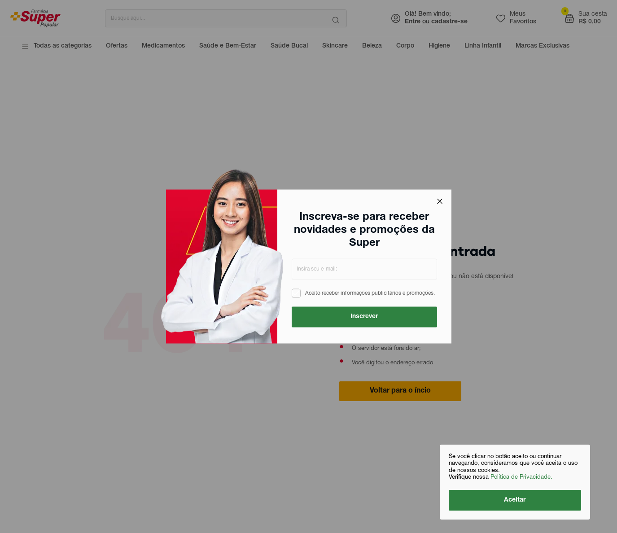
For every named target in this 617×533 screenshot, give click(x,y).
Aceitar (515, 500)
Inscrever (364, 317)
